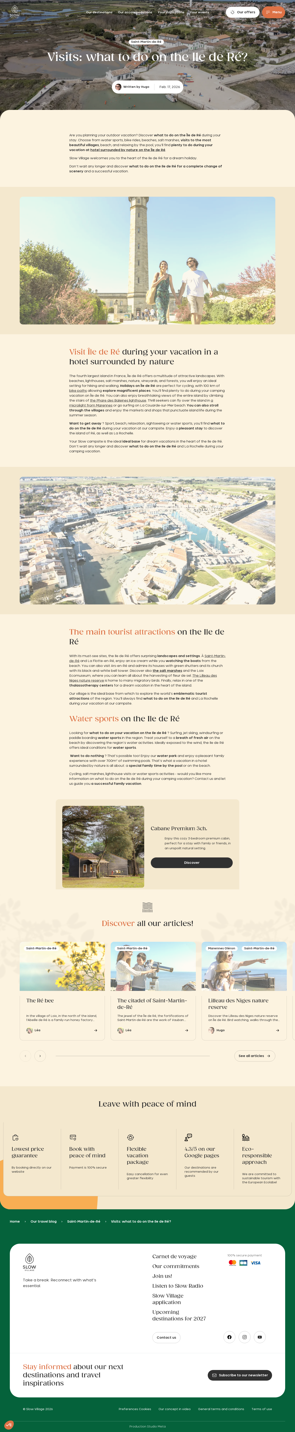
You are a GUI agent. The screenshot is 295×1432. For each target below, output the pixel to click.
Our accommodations (135, 12)
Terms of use (262, 1409)
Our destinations (99, 12)
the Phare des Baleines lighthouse (118, 400)
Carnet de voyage (174, 1256)
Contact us (166, 1337)
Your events (199, 12)
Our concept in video (175, 1409)
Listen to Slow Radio (177, 1286)
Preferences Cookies (135, 1409)
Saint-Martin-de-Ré (83, 1221)
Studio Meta (156, 1426)
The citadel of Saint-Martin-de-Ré (152, 1004)
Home (15, 1221)
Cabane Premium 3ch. (179, 828)
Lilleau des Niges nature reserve (238, 1004)
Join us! (162, 1276)
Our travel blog (44, 1221)
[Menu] (273, 12)
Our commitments (175, 1266)
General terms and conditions (221, 1409)
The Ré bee (40, 1000)
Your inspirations (171, 12)
